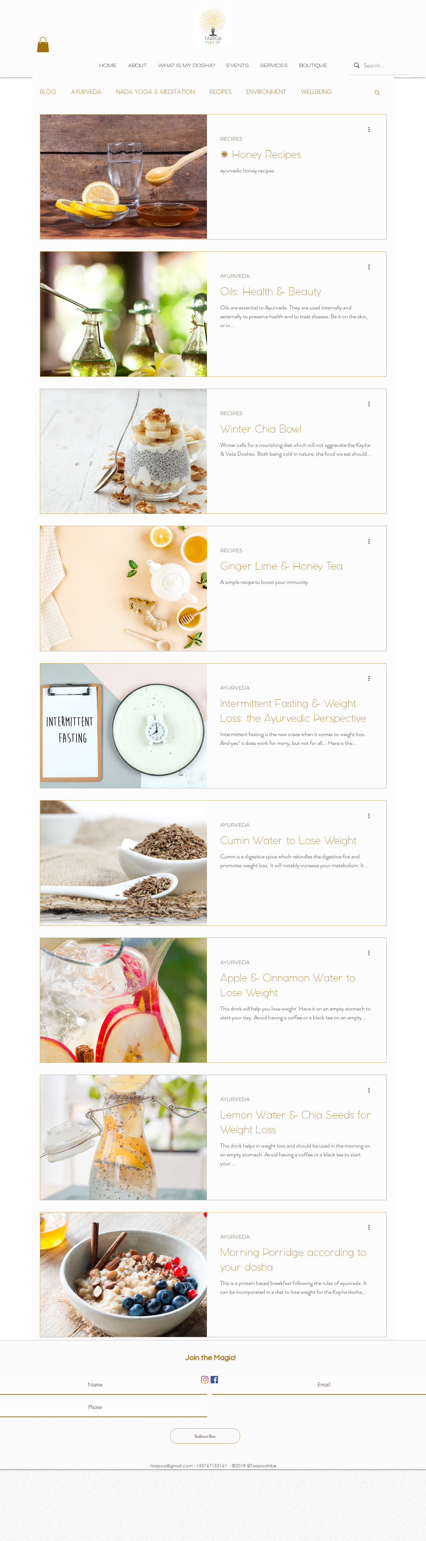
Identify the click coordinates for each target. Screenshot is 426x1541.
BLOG (48, 92)
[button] (43, 44)
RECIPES (220, 92)
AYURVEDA (86, 92)
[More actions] (371, 129)
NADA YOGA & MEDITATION (155, 92)
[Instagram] (204, 1379)
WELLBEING (316, 92)
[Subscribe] (205, 1436)
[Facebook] (214, 1379)
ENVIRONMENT (266, 92)
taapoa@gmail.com (171, 1466)
